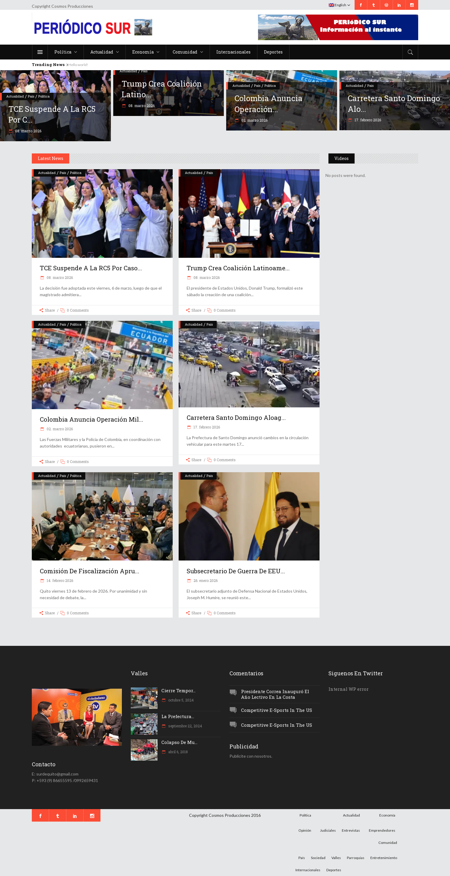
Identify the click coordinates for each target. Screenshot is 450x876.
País (31, 96)
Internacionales (307, 870)
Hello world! (78, 64)
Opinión (304, 830)
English (337, 5)
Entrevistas (351, 830)
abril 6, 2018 (177, 751)
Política (44, 96)
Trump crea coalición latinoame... (238, 268)
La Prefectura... (177, 716)
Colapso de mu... (179, 742)
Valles (336, 857)
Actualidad (15, 96)
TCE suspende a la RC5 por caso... (91, 268)
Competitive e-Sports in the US (276, 710)
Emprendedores (382, 830)
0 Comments (78, 310)
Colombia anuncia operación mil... (91, 419)
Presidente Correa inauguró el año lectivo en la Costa (275, 694)
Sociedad (318, 857)
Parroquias (355, 857)
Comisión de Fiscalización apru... (89, 571)
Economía (387, 815)
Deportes (333, 870)
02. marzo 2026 (254, 120)
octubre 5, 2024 (180, 700)
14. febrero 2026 (59, 580)
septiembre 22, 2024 (184, 725)
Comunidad (387, 842)
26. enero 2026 (205, 580)
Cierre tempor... (178, 690)
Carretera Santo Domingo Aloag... (236, 417)
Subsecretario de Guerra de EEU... (236, 571)
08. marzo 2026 (27, 130)
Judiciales (328, 830)
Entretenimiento (383, 857)
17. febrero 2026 (367, 119)
